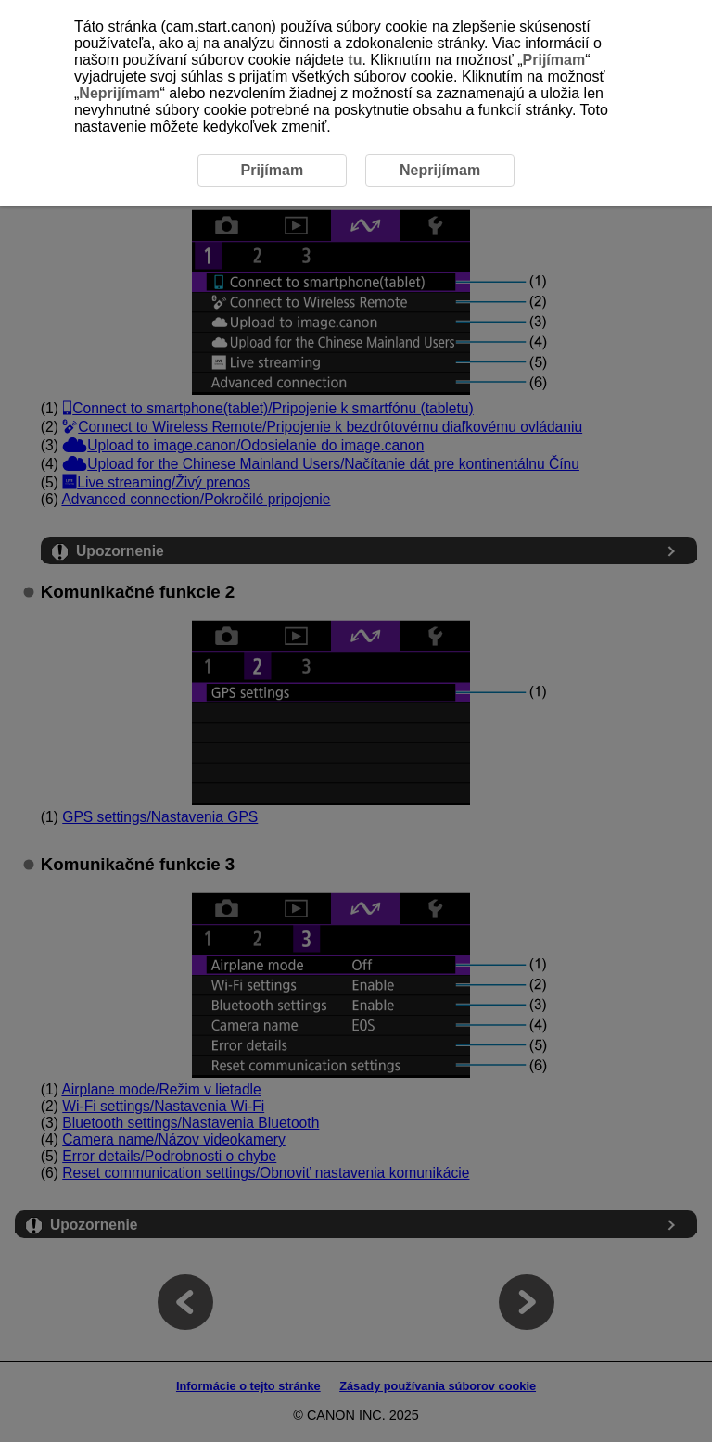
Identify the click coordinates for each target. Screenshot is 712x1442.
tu (355, 60)
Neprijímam (119, 93)
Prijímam (554, 60)
